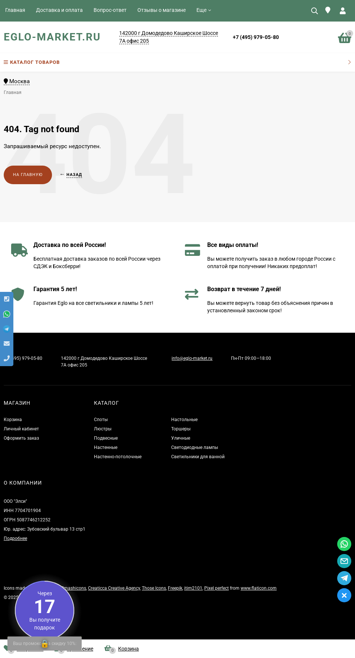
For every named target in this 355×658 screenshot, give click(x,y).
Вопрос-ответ (110, 10)
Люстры (102, 428)
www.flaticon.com (259, 588)
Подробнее (15, 538)
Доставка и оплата (59, 10)
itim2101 (193, 588)
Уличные (180, 438)
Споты (101, 419)
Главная (15, 10)
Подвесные (106, 438)
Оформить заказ (21, 438)
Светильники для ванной (198, 456)
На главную (28, 174)
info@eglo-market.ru (192, 358)
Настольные (184, 419)
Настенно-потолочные (117, 456)
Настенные (105, 447)
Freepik (175, 588)
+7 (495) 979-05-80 (256, 37)
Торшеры (180, 428)
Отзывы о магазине (161, 10)
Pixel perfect (216, 588)
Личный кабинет (21, 428)
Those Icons (154, 588)
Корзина (13, 419)
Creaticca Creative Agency (114, 588)
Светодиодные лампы (194, 447)
